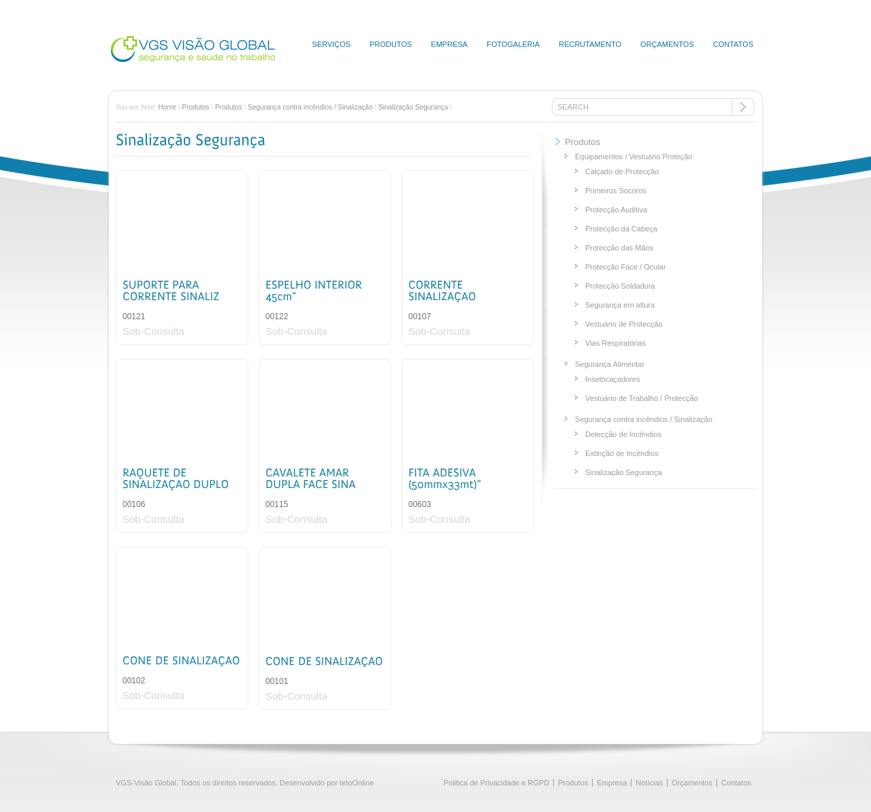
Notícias (649, 783)
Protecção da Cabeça (621, 229)
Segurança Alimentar (609, 364)
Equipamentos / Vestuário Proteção (633, 156)
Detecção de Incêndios (623, 434)
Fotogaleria (513, 44)
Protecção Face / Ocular (625, 267)
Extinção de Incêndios (622, 453)
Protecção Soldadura (620, 286)
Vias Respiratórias (615, 343)
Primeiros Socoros (615, 190)
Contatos (733, 44)
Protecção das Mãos (619, 248)
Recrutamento (590, 44)
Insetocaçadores (612, 379)
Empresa (449, 44)
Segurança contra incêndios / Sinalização (310, 107)
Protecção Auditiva (616, 210)
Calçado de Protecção (622, 171)
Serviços (331, 44)
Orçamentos (667, 44)
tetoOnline (357, 783)
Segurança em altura (620, 305)
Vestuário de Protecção (624, 324)
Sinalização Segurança (413, 107)
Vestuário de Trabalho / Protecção (641, 398)
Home (167, 107)
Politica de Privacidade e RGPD (496, 783)
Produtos (390, 44)
